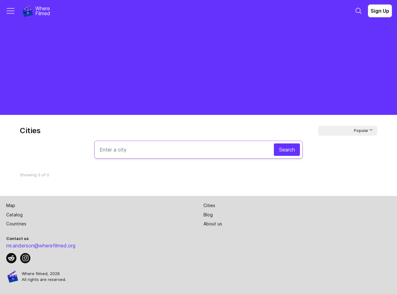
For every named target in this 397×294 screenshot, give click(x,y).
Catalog (14, 214)
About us (212, 223)
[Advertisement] (198, 68)
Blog (208, 214)
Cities (209, 205)
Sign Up (380, 11)
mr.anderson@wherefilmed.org (40, 245)
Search (287, 150)
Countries (16, 223)
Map (10, 205)
